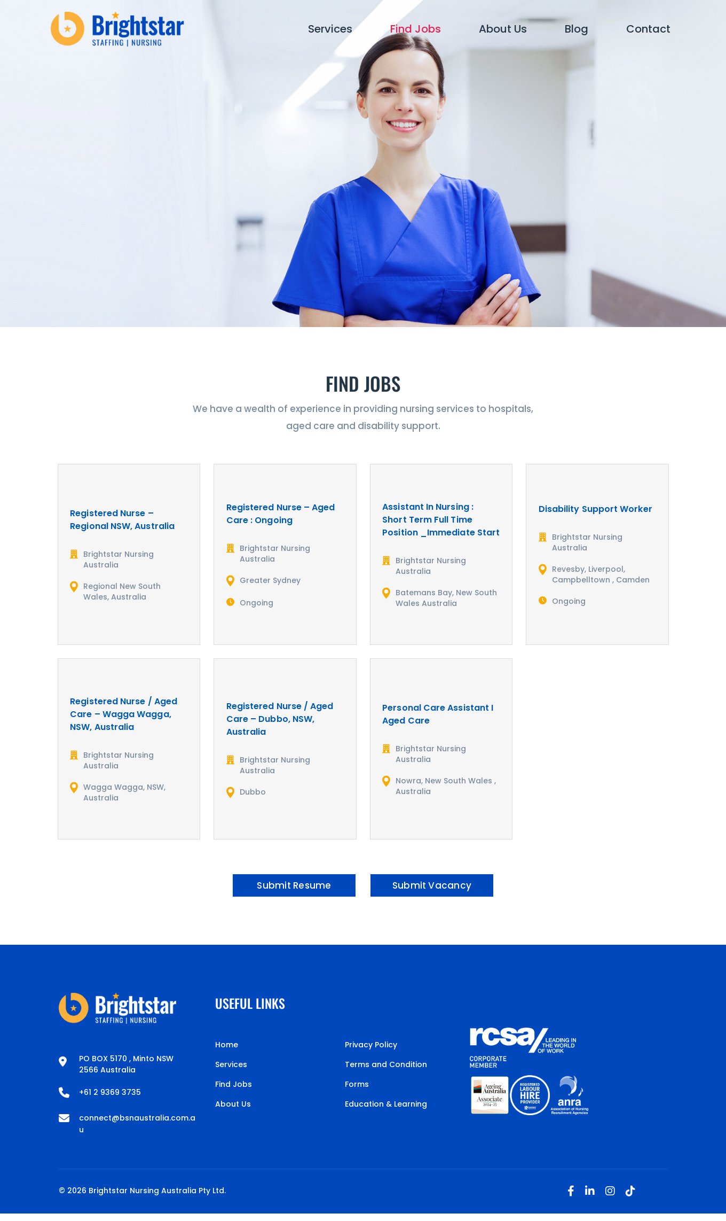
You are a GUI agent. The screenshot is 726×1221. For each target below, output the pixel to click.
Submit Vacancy (444, 889)
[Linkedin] (590, 1199)
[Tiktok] (630, 1199)
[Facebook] (571, 1199)
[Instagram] (610, 1199)
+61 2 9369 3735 (110, 1099)
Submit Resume (282, 889)
